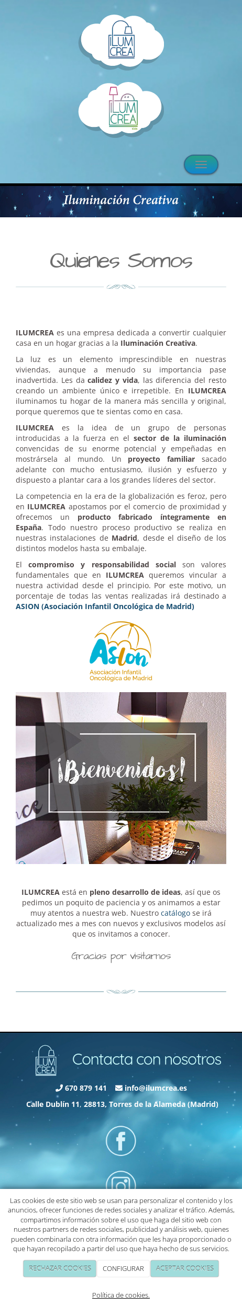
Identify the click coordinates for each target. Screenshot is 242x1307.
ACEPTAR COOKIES (185, 1268)
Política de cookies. (121, 1295)
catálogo (175, 913)
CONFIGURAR (123, 1268)
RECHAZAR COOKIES (60, 1268)
